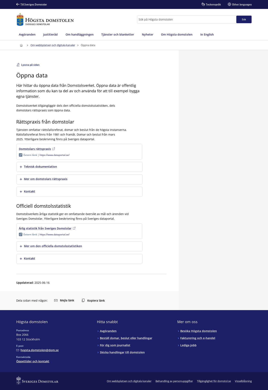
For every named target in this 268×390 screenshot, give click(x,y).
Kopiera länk (93, 300)
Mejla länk (64, 300)
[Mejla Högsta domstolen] (37, 350)
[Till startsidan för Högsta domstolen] (45, 19)
